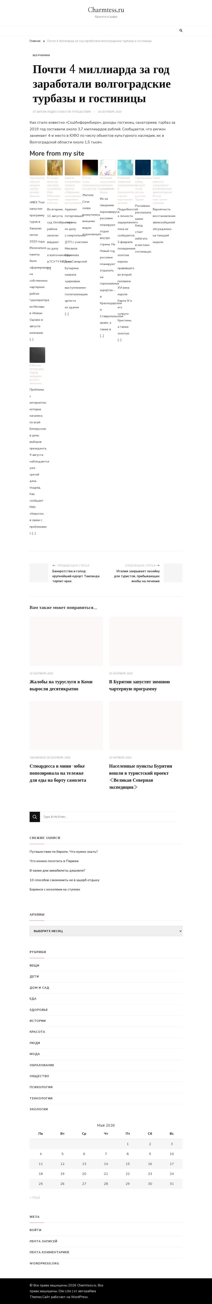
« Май (35, 1197)
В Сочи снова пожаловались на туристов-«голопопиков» (90, 183)
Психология (41, 1087)
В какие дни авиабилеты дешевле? (57, 870)
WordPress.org (44, 1263)
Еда (33, 999)
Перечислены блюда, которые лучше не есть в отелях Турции (143, 188)
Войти (35, 1230)
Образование (42, 1065)
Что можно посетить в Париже (54, 861)
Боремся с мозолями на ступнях (55, 889)
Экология (39, 1109)
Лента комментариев (49, 1252)
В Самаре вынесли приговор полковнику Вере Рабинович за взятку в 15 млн (54, 189)
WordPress (79, 1297)
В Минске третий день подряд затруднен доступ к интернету (36, 372)
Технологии (41, 1098)
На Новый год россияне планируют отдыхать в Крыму (107, 184)
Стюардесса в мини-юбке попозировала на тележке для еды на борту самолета (60, 772)
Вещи (34, 966)
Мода (35, 1054)
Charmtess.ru (106, 10)
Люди (35, 1043)
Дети (34, 977)
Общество (39, 1076)
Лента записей (43, 1241)
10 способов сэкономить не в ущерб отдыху (64, 880)
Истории (38, 1021)
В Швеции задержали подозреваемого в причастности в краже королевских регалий (125, 189)
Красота (37, 1032)
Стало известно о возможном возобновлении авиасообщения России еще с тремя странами (160, 189)
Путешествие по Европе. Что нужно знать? (64, 851)
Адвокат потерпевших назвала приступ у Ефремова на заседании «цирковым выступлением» (72, 189)
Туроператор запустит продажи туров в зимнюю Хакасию (37, 186)
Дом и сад (39, 988)
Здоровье (39, 1010)
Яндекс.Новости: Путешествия (69, 112)
